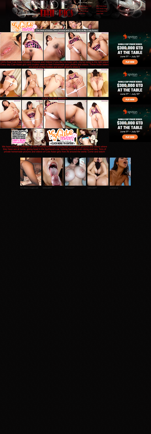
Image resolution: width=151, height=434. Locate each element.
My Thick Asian (101, 6)
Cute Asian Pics (101, 11)
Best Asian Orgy (102, 8)
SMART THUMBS (80, 378)
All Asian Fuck (83, 8)
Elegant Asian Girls (84, 6)
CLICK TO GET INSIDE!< (54, 98)
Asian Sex (81, 13)
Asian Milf (99, 13)
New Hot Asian (83, 11)
